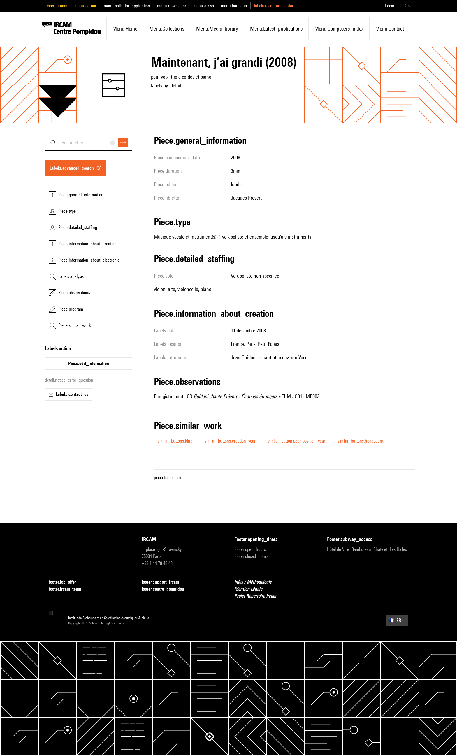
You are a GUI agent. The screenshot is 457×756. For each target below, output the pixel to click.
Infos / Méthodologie (256, 582)
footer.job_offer (66, 582)
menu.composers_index (338, 28)
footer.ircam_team (68, 589)
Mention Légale (251, 589)
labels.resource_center (273, 5)
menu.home (125, 28)
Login (389, 5)
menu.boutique (234, 5)
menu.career (85, 5)
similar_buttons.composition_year (296, 441)
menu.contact (389, 28)
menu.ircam (57, 5)
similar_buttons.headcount (360, 441)
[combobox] (88, 143)
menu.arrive (203, 5)
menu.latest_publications (276, 28)
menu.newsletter (171, 5)
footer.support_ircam (164, 582)
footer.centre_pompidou (166, 589)
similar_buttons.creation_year (230, 441)
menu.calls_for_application (127, 5)
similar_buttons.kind (175, 441)
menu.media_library (217, 28)
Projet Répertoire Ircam (258, 596)
